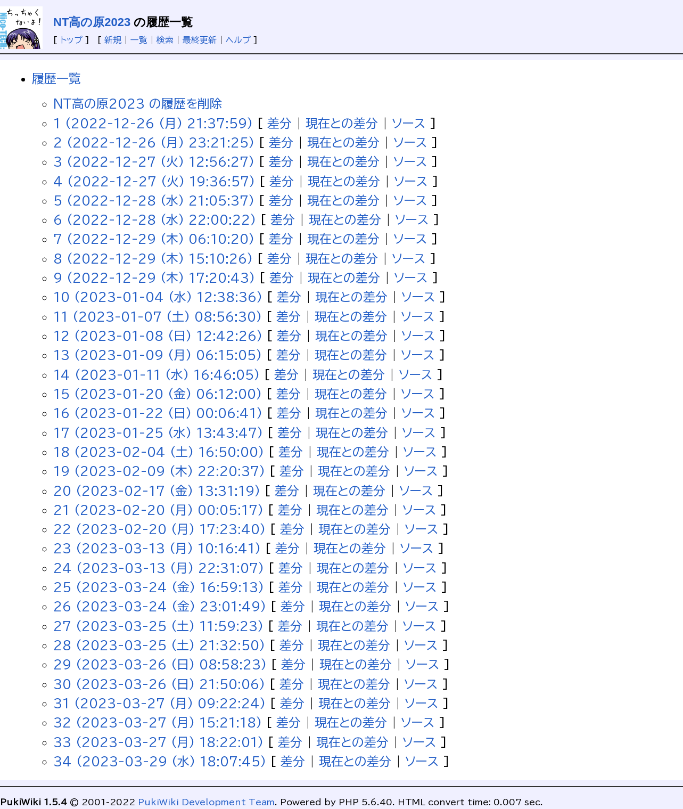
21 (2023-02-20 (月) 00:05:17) (158, 510)
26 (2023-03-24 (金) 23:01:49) (159, 606)
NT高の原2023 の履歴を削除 (137, 103)
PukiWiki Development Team (206, 802)
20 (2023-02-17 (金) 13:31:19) (156, 491)
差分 (279, 123)
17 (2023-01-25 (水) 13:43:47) (158, 433)
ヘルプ (238, 40)
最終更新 (200, 40)
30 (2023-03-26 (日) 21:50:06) (159, 684)
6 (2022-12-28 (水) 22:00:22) (154, 220)
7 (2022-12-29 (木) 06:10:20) (153, 239)
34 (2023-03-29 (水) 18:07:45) (159, 761)
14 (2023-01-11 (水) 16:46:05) (156, 375)
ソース (408, 123)
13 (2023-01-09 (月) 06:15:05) (157, 355)
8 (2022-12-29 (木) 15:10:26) (153, 258)
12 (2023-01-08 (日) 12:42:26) (157, 336)
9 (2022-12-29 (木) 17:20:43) (154, 278)
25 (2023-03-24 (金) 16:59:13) (158, 587)
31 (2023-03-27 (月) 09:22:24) (159, 703)
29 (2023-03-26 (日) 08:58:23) (160, 664)
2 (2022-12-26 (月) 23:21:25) (153, 142)
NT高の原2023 (91, 22)
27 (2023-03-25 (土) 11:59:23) (158, 626)
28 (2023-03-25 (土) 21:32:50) (159, 645)
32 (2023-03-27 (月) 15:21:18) (157, 722)
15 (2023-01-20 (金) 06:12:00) (157, 394)
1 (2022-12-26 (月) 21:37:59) (153, 123)
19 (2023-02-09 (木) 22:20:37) (159, 471)
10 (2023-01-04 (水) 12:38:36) (157, 297)
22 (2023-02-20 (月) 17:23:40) (159, 529)
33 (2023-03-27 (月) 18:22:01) (158, 742)
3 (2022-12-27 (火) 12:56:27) (153, 162)
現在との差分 (342, 123)
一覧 (138, 40)
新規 (112, 40)
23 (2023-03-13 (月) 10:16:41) (157, 548)
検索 (165, 40)
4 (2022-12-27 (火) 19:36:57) (154, 181)
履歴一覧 (56, 78)
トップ (71, 40)
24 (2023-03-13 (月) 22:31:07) (158, 568)
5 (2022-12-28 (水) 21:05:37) (153, 200)
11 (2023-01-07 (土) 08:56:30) (157, 316)
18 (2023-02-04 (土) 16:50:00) (158, 452)
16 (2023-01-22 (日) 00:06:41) (157, 413)
